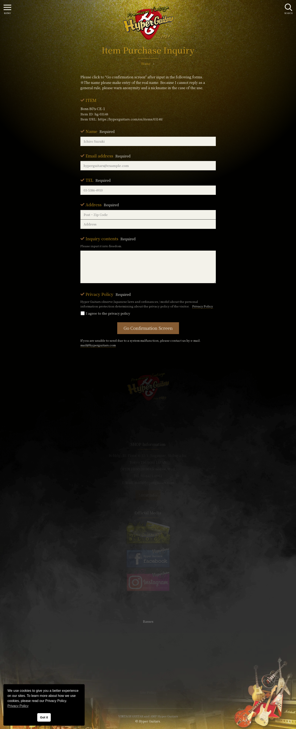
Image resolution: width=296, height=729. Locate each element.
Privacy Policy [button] (18, 706)
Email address (108, 155)
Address (102, 204)
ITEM (90, 100)
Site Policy (148, 692)
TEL (98, 180)
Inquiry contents (110, 238)
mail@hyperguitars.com (98, 345)
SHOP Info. (148, 495)
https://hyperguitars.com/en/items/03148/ (130, 119)
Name (100, 131)
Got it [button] (44, 717)
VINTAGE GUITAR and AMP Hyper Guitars (148, 716)
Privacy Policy (108, 294)
